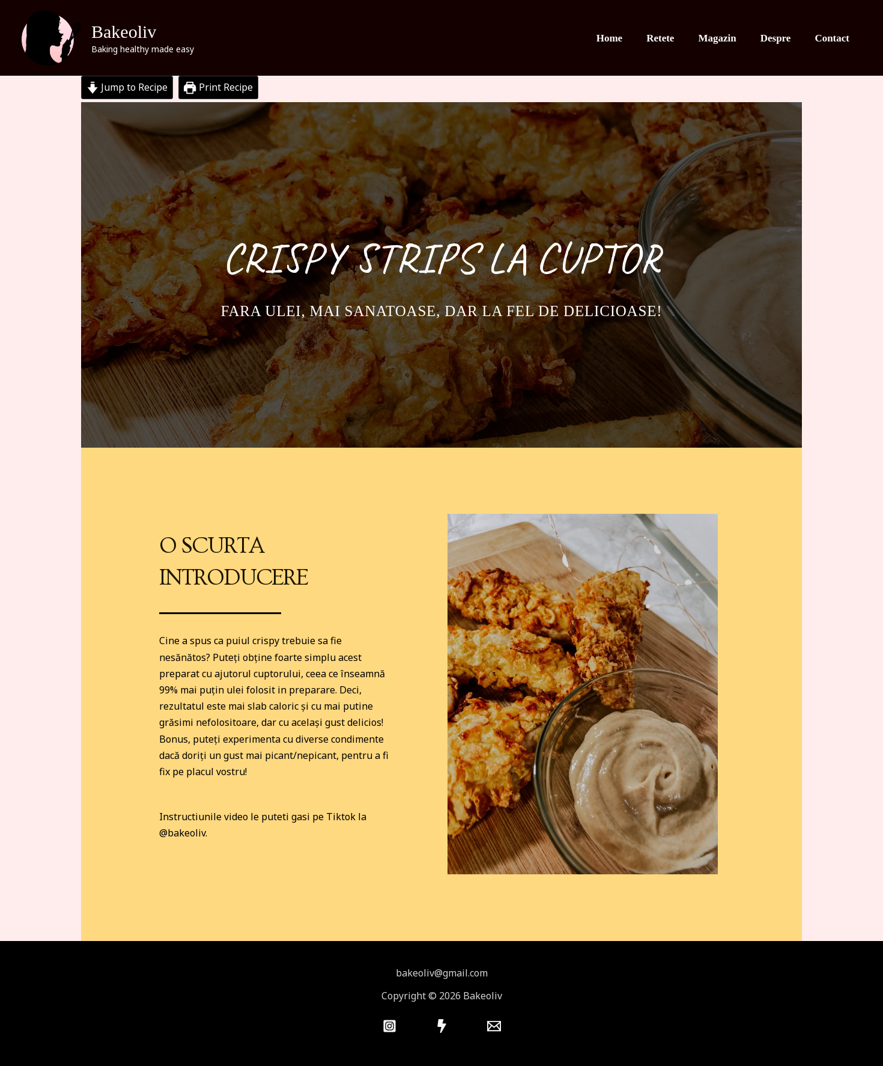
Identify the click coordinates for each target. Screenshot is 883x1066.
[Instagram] (389, 1026)
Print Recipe (220, 87)
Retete (673, 37)
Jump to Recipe (127, 87)
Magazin (726, 37)
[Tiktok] (442, 1026)
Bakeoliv (123, 31)
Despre (781, 37)
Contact (833, 37)
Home (626, 37)
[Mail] (494, 1026)
